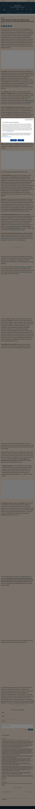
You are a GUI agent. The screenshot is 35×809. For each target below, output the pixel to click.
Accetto (20, 140)
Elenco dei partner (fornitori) (6, 136)
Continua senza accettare (29, 119)
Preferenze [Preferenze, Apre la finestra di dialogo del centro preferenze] (13, 140)
